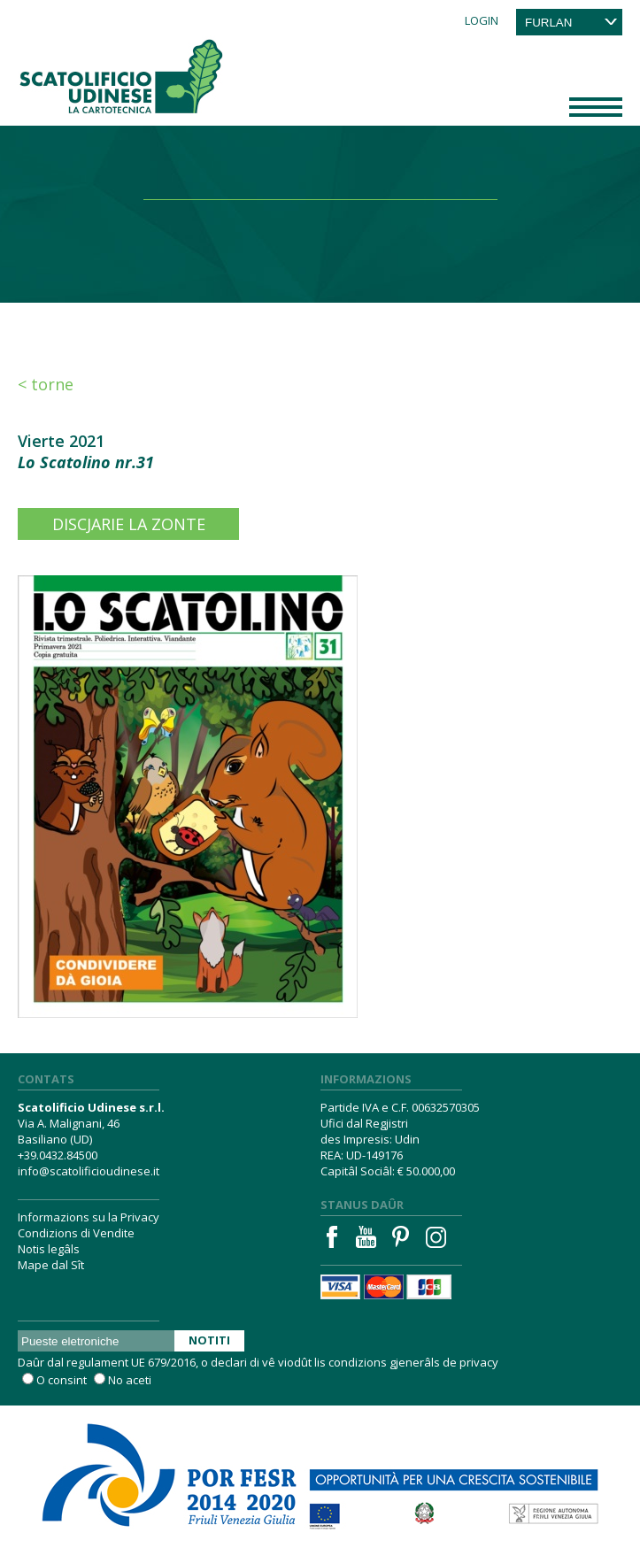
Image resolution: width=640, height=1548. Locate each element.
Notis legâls (49, 1249)
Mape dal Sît (51, 1265)
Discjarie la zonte (128, 524)
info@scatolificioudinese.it (88, 1171)
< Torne (45, 384)
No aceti (129, 1380)
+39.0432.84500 (57, 1155)
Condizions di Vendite (76, 1233)
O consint (61, 1380)
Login (481, 20)
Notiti (209, 1340)
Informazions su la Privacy (88, 1217)
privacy (478, 1362)
